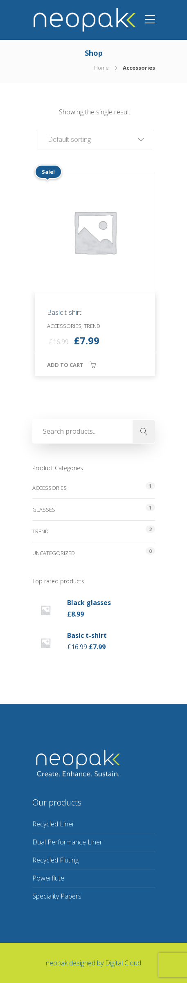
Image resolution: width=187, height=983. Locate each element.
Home (101, 67)
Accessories (49, 488)
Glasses (43, 509)
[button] (95, 139)
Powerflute (48, 878)
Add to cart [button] (65, 365)
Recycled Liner (53, 823)
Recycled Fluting (55, 860)
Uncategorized (53, 553)
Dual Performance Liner (67, 841)
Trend (40, 531)
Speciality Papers (56, 896)
